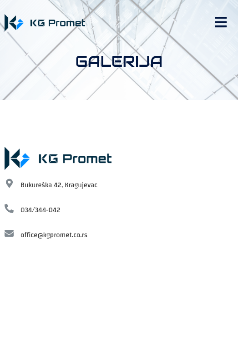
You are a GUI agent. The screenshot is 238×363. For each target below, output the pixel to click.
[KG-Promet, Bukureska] (119, 306)
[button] (222, 22)
